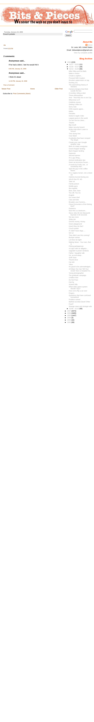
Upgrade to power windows (79, 251)
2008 (69, 62)
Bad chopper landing (76, 151)
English (71, 195)
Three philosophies (76, 95)
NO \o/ (71, 233)
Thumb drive (73, 260)
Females (72, 113)
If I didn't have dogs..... (77, 231)
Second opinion (74, 155)
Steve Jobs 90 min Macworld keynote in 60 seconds (79, 214)
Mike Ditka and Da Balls (77, 71)
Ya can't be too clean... (77, 120)
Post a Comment (8, 85)
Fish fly (71, 282)
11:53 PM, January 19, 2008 (18, 81)
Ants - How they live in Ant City (80, 98)
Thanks (71, 123)
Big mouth (72, 125)
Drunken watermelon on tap (79, 80)
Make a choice (74, 73)
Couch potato (9, 34)
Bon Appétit (73, 188)
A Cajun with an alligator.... (78, 248)
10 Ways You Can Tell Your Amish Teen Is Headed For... (80, 270)
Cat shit (71, 262)
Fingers (71, 293)
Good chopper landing (77, 149)
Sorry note (72, 107)
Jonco (90, 45)
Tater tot (72, 181)
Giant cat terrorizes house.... (79, 162)
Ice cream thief (74, 197)
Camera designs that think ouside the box (78, 90)
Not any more (74, 217)
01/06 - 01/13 (74, 309)
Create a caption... (75, 76)
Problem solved (74, 299)
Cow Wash (73, 136)
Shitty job (72, 219)
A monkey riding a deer (77, 93)
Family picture (74, 184)
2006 (69, 313)
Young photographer (76, 273)
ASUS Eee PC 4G (75, 179)
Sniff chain (72, 258)
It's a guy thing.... (75, 158)
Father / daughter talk (77, 253)
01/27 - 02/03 (74, 64)
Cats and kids (74, 200)
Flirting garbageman (76, 246)
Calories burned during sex (79, 177)
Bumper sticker (74, 237)
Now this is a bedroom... (78, 211)
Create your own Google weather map (78, 143)
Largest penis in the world (78, 118)
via (4, 45)
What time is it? (74, 100)
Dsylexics (72, 208)
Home (32, 89)
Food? (71, 304)
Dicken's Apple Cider (76, 116)
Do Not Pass (73, 280)
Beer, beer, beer (75, 191)
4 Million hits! (73, 278)
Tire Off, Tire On (75, 193)
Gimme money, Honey (77, 222)
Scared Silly (73, 284)
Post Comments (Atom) (22, 93)
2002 (69, 322)
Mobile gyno (73, 186)
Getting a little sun (75, 104)
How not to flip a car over (78, 291)
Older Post (59, 89)
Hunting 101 (73, 83)
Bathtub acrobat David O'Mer (79, 302)
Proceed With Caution (77, 78)
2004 (69, 318)
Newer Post (6, 89)
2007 (69, 311)
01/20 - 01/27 (74, 67)
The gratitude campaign (77, 275)
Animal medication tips (77, 160)
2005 (69, 315)
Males (71, 111)
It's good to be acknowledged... (80, 267)
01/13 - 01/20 (74, 69)
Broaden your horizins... (77, 202)
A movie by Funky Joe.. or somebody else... (78, 165)
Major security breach (77, 127)
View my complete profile (83, 53)
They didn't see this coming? (79, 235)
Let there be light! (75, 240)
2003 (69, 320)
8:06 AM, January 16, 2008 (17, 69)
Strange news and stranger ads (80, 306)
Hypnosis (72, 153)
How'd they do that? (76, 226)
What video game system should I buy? (78, 288)
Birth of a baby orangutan (78, 146)
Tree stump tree (74, 134)
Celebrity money (75, 102)
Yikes (71, 264)
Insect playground (75, 224)
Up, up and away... (76, 255)
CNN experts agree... (76, 109)
